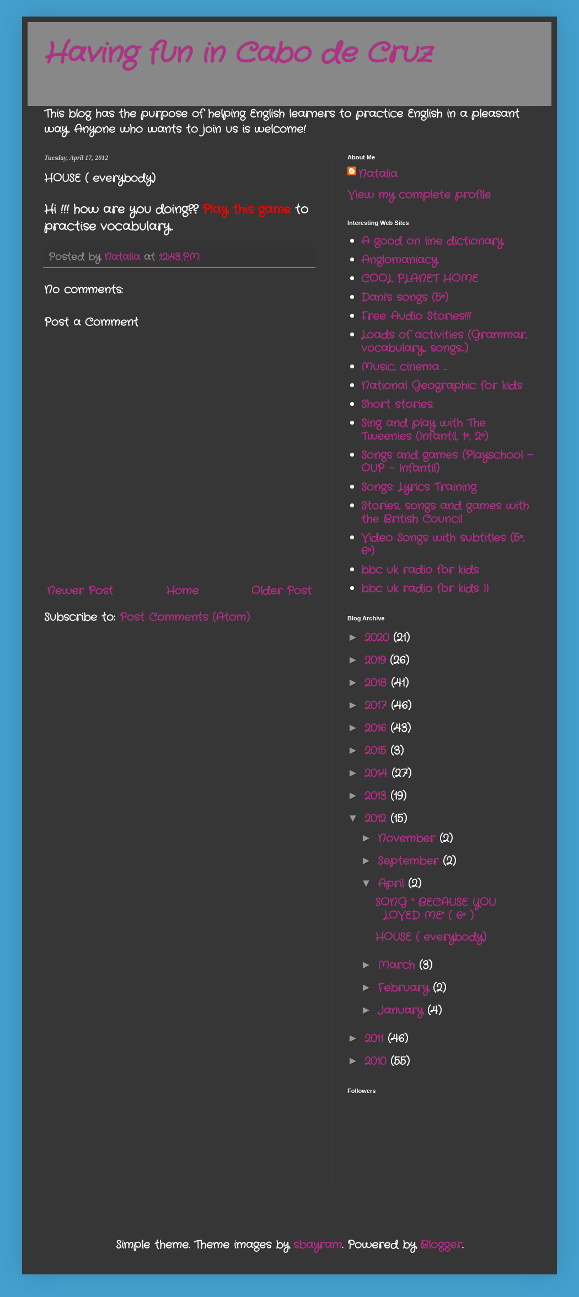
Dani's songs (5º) (404, 298)
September (410, 861)
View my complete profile (419, 195)
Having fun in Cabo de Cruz (237, 54)
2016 (377, 728)
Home (182, 591)
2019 (377, 660)
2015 (377, 751)
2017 (377, 706)
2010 (377, 1061)
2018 (377, 683)
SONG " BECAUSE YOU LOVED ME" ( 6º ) (435, 909)
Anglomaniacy (399, 260)
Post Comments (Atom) (185, 617)
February (405, 988)
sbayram (317, 1245)
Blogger (441, 1245)
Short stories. (397, 404)
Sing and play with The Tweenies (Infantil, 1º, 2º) (424, 429)
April (393, 884)
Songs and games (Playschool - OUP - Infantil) (447, 461)
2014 (378, 773)
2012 (377, 819)
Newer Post (80, 591)
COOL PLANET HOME (419, 279)
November (408, 838)
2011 (376, 1039)
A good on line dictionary (432, 241)
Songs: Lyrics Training (418, 487)
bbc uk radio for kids (420, 570)
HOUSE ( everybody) (430, 937)
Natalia (378, 174)
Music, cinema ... (404, 367)
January (402, 1011)
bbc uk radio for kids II (425, 589)
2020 (378, 638)
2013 (377, 796)
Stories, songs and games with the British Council (445, 512)
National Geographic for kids (441, 386)
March (398, 965)
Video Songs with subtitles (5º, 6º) (442, 544)
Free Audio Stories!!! (416, 316)
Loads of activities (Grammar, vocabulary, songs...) (444, 341)
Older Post (281, 591)
